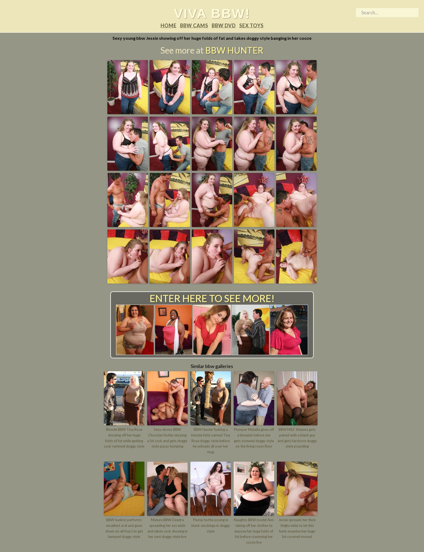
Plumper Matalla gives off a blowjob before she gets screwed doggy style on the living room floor (254, 437)
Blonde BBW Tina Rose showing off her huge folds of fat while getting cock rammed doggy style (124, 437)
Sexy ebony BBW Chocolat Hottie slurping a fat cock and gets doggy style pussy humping (167, 437)
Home (169, 25)
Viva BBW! (212, 13)
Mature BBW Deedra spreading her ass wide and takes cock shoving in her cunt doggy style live (167, 528)
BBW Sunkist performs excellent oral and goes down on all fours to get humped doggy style (124, 528)
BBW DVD (224, 25)
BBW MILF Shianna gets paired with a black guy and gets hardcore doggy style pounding (297, 437)
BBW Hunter (234, 50)
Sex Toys (251, 25)
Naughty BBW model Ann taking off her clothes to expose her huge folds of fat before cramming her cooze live (254, 531)
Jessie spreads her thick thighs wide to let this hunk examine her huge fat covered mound (297, 528)
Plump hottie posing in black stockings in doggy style (210, 525)
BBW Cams (194, 25)
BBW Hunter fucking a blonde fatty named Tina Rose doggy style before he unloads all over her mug (210, 440)
